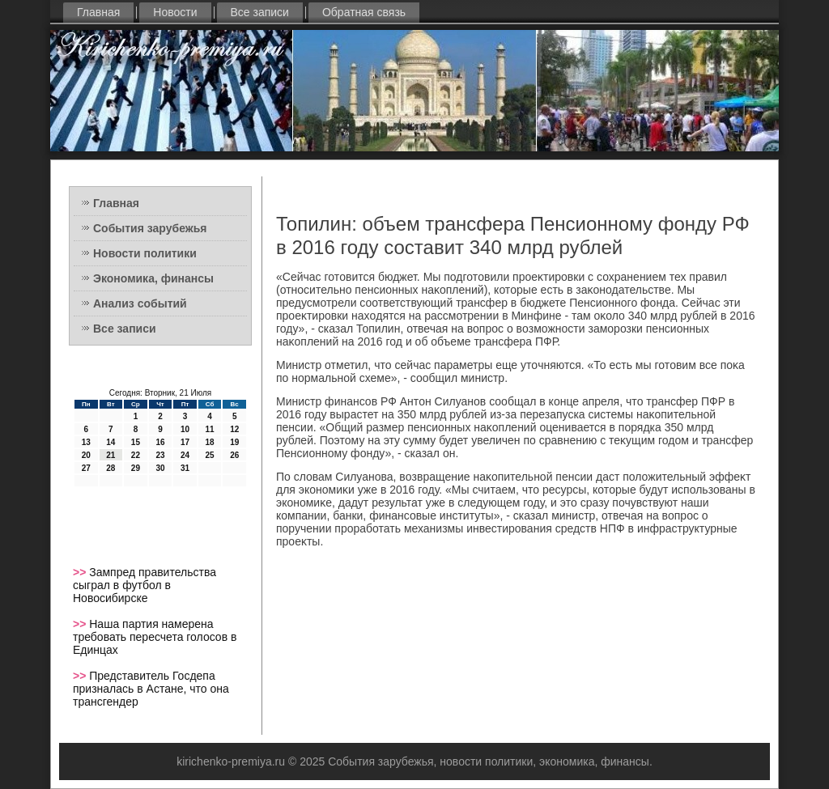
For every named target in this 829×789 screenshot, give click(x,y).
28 (110, 468)
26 (234, 455)
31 (185, 468)
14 (110, 442)
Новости (175, 12)
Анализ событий (140, 303)
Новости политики (145, 253)
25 (210, 455)
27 (86, 468)
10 (185, 429)
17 (185, 442)
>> (81, 572)
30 (159, 468)
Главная (98, 12)
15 (135, 442)
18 (210, 442)
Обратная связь (364, 12)
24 (185, 455)
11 (210, 429)
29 (135, 468)
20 (86, 455)
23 (159, 455)
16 (159, 442)
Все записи (260, 12)
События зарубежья (149, 228)
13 (86, 442)
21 (110, 455)
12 (234, 429)
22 (135, 455)
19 (234, 442)
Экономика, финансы (153, 278)
